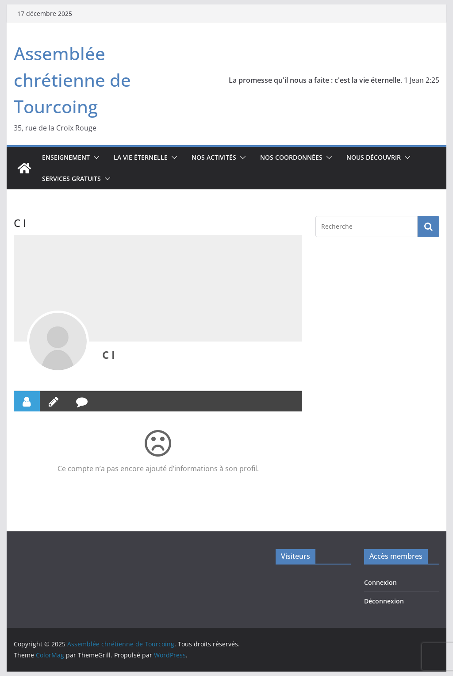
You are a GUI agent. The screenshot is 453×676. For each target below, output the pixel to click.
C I (108, 354)
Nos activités (214, 157)
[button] (95, 157)
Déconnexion (384, 601)
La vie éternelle (141, 157)
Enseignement (66, 157)
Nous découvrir (373, 157)
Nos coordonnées (291, 157)
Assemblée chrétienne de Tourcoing (72, 80)
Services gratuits (71, 178)
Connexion (380, 582)
